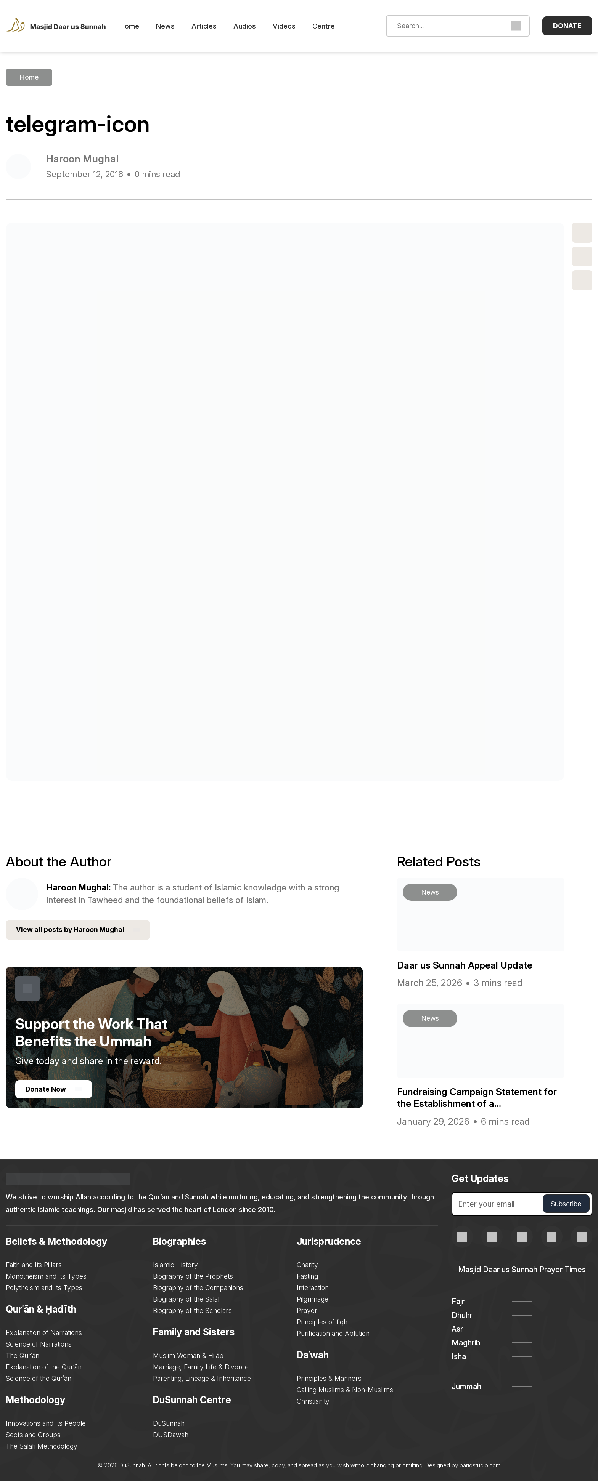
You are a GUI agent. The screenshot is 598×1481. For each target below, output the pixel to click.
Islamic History (176, 1264)
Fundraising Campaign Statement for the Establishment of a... (475, 1096)
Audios (254, 26)
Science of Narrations (39, 1343)
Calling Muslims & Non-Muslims (346, 1389)
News (175, 26)
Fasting (308, 1275)
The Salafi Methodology (42, 1445)
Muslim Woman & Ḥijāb (188, 1354)
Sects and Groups (33, 1434)
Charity (308, 1264)
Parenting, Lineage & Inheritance (202, 1377)
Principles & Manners (330, 1377)
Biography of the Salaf (187, 1298)
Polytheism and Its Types (45, 1286)
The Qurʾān (23, 1354)
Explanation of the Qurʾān (44, 1366)
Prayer (307, 1309)
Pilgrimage (313, 1298)
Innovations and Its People (46, 1422)
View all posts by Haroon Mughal (79, 929)
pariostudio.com (480, 1464)
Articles (213, 26)
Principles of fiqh (322, 1321)
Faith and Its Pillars (34, 1264)
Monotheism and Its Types (47, 1275)
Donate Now (54, 1089)
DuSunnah (169, 1422)
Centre (333, 26)
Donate (567, 26)
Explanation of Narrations (44, 1331)
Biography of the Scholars (193, 1309)
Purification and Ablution (334, 1332)
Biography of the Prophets (193, 1275)
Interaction (313, 1286)
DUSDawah (171, 1434)
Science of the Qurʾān (39, 1377)
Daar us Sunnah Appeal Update (469, 964)
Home (139, 26)
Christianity (314, 1400)
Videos (293, 26)
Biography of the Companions (198, 1286)
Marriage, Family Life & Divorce (201, 1366)
